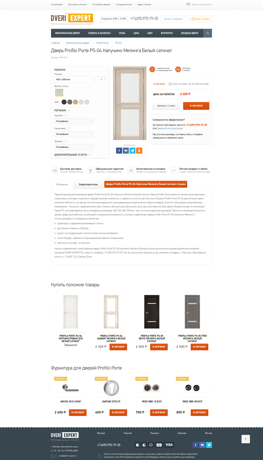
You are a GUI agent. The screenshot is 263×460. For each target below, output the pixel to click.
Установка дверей (101, 4)
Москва (208, 433)
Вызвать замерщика (173, 19)
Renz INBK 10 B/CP (152, 401)
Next (213, 311)
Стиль (122, 33)
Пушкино (154, 433)
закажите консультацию (170, 128)
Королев (128, 433)
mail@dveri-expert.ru (68, 456)
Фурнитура (167, 33)
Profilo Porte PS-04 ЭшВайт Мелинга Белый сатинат (111, 339)
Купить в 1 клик (166, 105)
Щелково (182, 433)
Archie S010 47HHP (70, 401)
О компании (57, 4)
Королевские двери (65, 435)
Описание (62, 184)
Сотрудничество (124, 4)
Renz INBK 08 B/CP (192, 401)
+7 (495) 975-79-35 (144, 18)
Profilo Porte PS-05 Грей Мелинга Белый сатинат (192, 339)
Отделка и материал (99, 33)
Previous (49, 311)
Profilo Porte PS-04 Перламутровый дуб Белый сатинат (71, 339)
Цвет (149, 33)
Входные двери (189, 33)
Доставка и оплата (77, 4)
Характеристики (88, 184)
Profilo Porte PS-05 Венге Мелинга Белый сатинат (152, 339)
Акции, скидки (202, 19)
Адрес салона (144, 4)
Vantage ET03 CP (111, 401)
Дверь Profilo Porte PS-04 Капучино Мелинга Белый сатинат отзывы (146, 184)
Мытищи (101, 433)
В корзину (196, 105)
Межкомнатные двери (67, 33)
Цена (136, 33)
